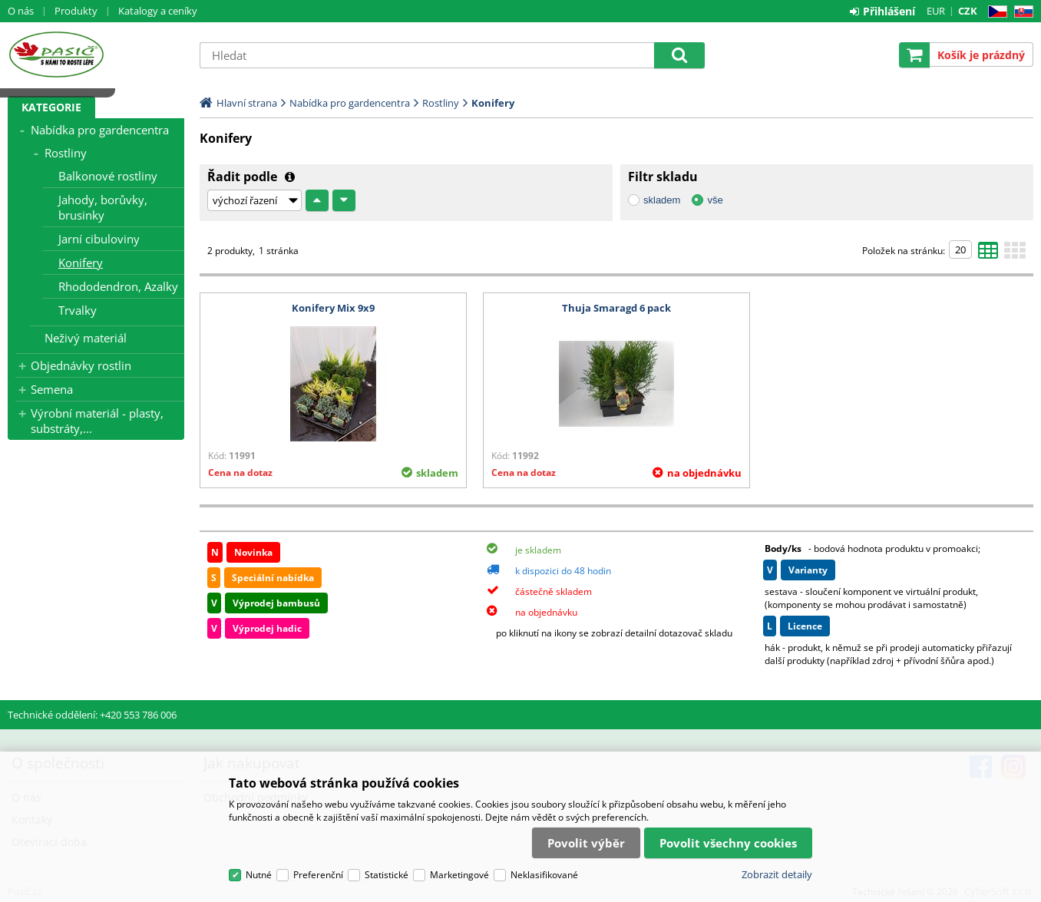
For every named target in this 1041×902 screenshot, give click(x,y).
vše (714, 200)
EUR (936, 11)
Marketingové (459, 874)
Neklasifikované (544, 874)
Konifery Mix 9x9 (333, 308)
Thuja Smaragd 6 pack (616, 308)
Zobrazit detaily (777, 874)
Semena (52, 389)
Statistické (386, 874)
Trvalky (77, 310)
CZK (967, 11)
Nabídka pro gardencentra (100, 129)
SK (1020, 12)
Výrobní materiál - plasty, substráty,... (97, 420)
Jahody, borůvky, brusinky (102, 207)
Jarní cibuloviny (99, 238)
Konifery (80, 262)
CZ (994, 12)
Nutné (259, 874)
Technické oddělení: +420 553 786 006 (92, 715)
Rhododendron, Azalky (118, 286)
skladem (661, 200)
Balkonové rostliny (107, 175)
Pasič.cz (96, 54)
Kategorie (51, 107)
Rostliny (66, 152)
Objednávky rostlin (81, 365)
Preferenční (318, 874)
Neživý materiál (86, 337)
